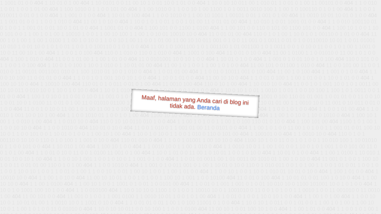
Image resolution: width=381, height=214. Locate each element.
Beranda (208, 107)
